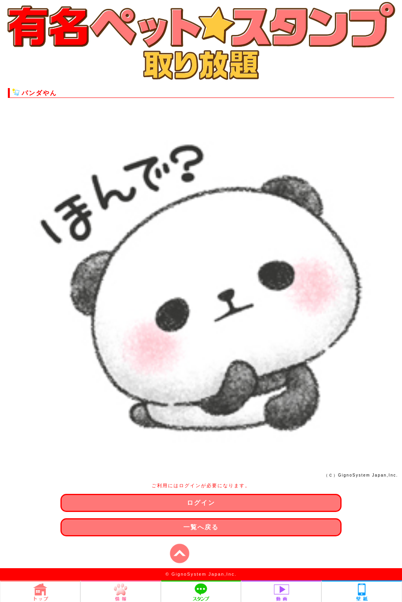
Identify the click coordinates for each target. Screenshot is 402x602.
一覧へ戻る (201, 527)
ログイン (201, 502)
